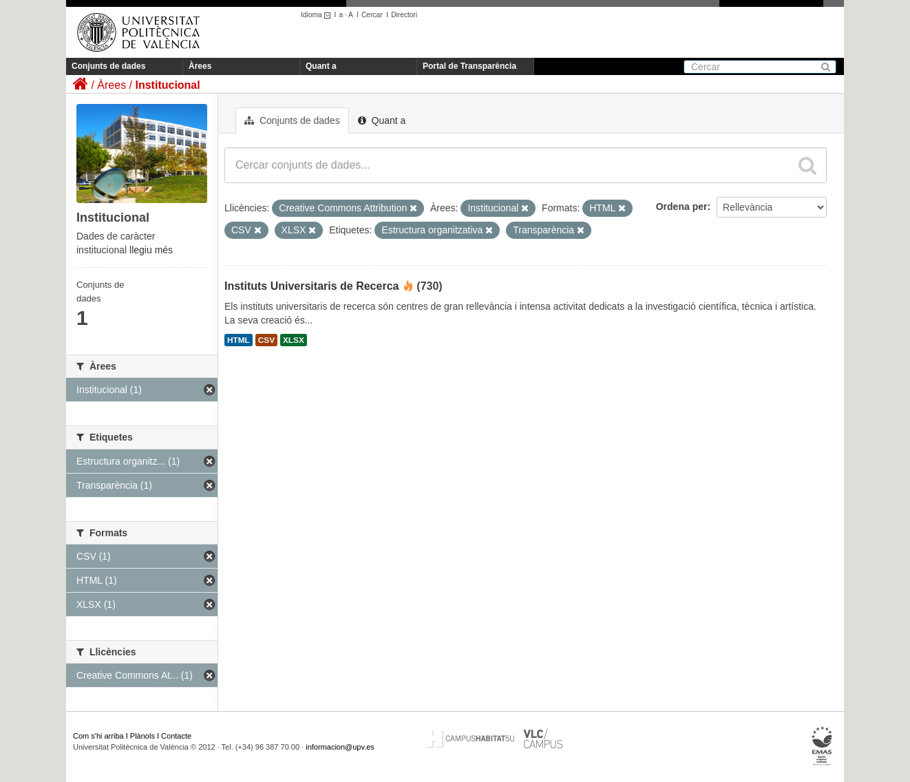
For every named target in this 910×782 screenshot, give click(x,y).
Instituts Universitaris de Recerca (311, 286)
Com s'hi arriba (98, 736)
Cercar (372, 15)
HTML (238, 340)
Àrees (200, 66)
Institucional (167, 85)
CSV (266, 340)
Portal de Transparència (469, 66)
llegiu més (151, 249)
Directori (404, 15)
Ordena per (682, 206)
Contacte (176, 736)
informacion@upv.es (340, 747)
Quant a (321, 66)
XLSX (293, 340)
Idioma (318, 15)
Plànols (142, 736)
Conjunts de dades (108, 66)
